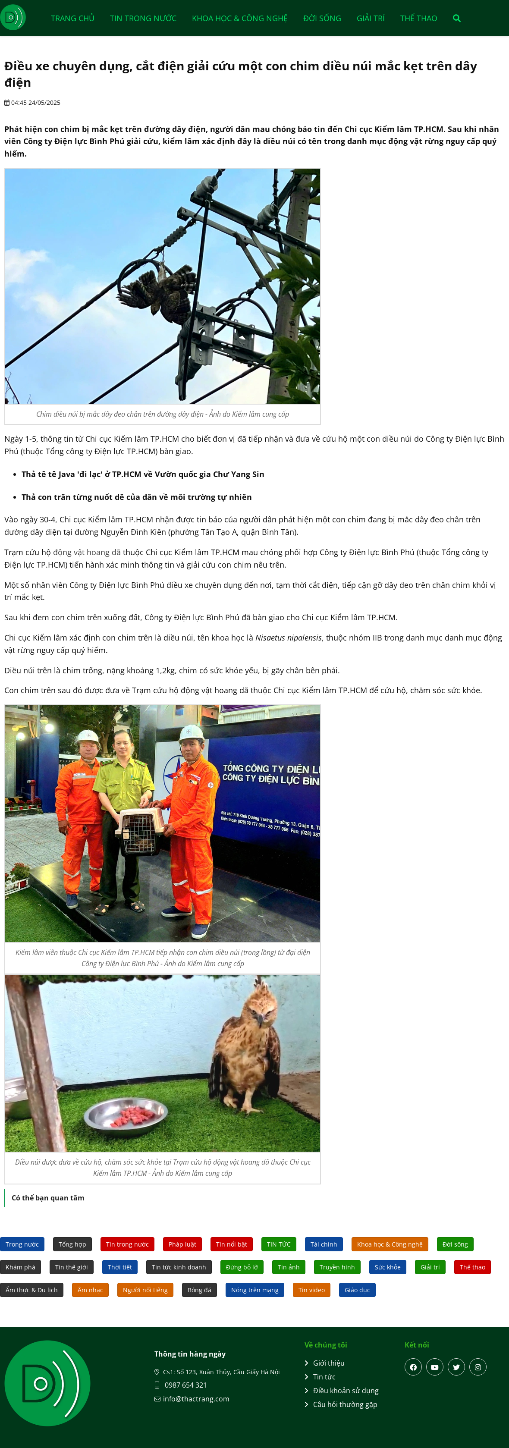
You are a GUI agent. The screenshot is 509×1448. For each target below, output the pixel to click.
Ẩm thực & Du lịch (32, 1290)
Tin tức (320, 1377)
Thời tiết (120, 1267)
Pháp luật (182, 1244)
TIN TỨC (279, 1244)
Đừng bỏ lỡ (242, 1267)
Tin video (311, 1290)
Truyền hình (337, 1267)
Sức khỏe (388, 1267)
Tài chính (324, 1244)
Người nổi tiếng (145, 1290)
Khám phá (20, 1267)
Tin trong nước (143, 18)
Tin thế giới (71, 1267)
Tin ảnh (289, 1267)
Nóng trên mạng (255, 1290)
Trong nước (22, 1244)
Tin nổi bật (231, 1244)
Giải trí (371, 18)
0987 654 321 (180, 1385)
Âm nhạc (90, 1290)
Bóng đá (199, 1290)
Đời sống (322, 18)
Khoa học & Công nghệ (240, 18)
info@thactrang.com (196, 1399)
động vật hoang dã (87, 552)
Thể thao (418, 18)
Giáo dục (357, 1290)
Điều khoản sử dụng (342, 1390)
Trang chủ (72, 18)
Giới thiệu (325, 1363)
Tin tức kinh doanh (179, 1267)
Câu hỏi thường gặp (341, 1404)
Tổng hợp (72, 1244)
